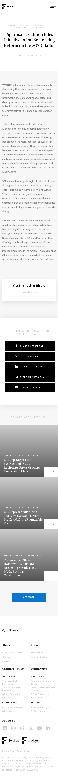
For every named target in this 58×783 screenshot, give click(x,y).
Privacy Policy (8, 751)
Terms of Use (22, 751)
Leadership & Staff (12, 653)
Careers (6, 662)
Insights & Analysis (12, 708)
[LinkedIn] (48, 728)
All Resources (9, 711)
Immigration (37, 653)
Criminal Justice (39, 657)
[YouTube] (39, 728)
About (6, 645)
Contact (6, 657)
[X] (30, 728)
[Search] (3, 630)
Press (34, 645)
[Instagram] (13, 728)
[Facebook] (4, 728)
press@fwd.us (29, 292)
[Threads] (22, 728)
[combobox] (44, 6)
